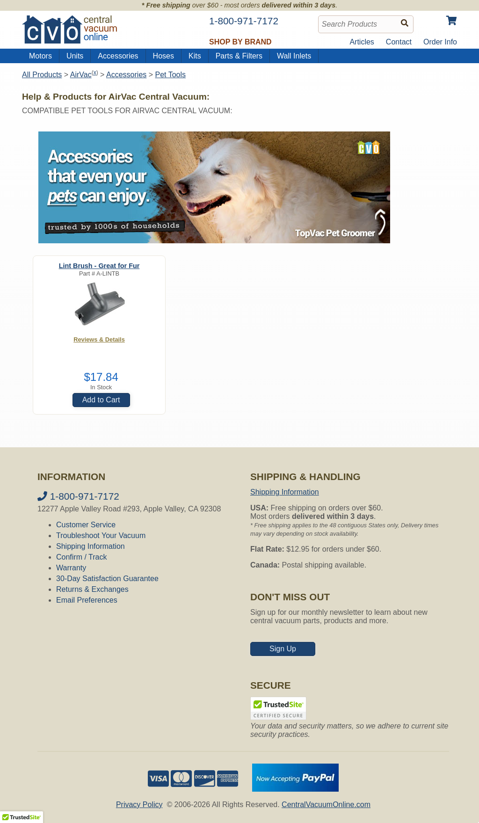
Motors (40, 56)
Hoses (163, 56)
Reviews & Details (99, 339)
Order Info (440, 42)
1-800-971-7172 (78, 496)
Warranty (71, 568)
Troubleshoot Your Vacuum (100, 535)
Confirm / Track (81, 557)
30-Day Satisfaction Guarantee (107, 579)
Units (74, 56)
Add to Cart (101, 400)
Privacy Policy (139, 804)
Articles (361, 42)
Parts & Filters (239, 56)
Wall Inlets (294, 56)
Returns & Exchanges (92, 589)
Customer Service (86, 525)
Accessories (118, 56)
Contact (399, 42)
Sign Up (282, 649)
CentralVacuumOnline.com (326, 804)
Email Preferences (86, 600)
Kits (195, 56)
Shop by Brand (240, 42)
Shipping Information (90, 546)
